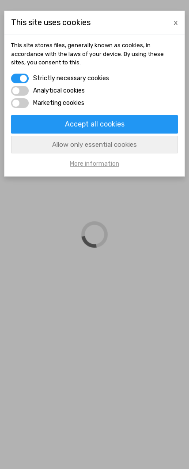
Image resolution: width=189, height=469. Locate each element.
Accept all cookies (95, 124)
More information (94, 164)
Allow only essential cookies (94, 145)
